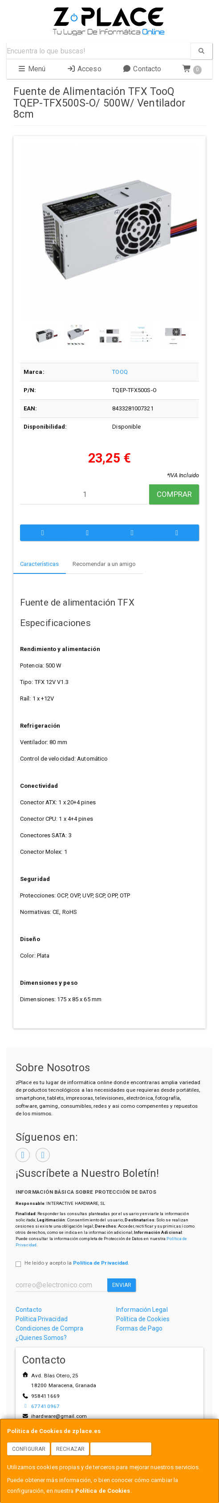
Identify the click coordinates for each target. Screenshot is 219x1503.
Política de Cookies (102, 1490)
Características (39, 564)
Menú (31, 69)
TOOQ (119, 372)
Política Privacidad (42, 1319)
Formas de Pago (139, 1328)
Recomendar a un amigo (104, 564)
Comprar (174, 494)
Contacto (141, 69)
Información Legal (142, 1309)
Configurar (28, 1449)
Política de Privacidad (100, 1263)
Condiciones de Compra (49, 1328)
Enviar (121, 1285)
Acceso (84, 69)
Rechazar (70, 1449)
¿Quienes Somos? (41, 1337)
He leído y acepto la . (76, 1263)
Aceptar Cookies (121, 1449)
